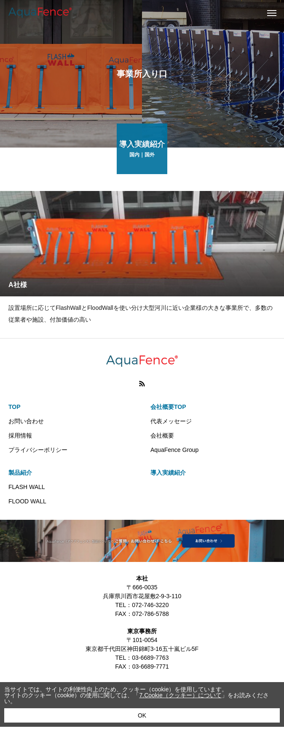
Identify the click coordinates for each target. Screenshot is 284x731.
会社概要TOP (168, 406)
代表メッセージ (171, 421)
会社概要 (162, 435)
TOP (14, 406)
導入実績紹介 (168, 472)
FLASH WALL (26, 487)
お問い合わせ (26, 421)
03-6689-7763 (150, 657)
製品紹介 (20, 472)
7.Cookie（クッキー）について (180, 695)
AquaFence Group (174, 449)
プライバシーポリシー (37, 449)
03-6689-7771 (150, 666)
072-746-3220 (150, 605)
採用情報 (20, 435)
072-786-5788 (150, 613)
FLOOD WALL (27, 501)
